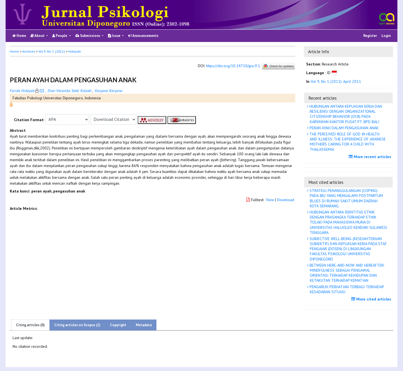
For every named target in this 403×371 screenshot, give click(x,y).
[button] (11, 104)
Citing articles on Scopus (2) (77, 325)
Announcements (143, 35)
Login (386, 35)
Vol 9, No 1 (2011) (51, 51)
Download (285, 199)
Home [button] (14, 51)
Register (370, 35)
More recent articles (370, 156)
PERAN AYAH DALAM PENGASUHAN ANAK (343, 127)
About (38, 35)
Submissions (88, 35)
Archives (28, 51)
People (60, 35)
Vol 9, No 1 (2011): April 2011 (336, 81)
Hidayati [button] (74, 51)
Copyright (118, 325)
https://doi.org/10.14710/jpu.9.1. (233, 66)
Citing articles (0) (30, 325)
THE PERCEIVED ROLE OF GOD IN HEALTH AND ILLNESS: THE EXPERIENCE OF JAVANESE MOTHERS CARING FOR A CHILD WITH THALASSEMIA (347, 142)
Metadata (144, 325)
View (270, 199)
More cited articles (372, 299)
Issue (114, 35)
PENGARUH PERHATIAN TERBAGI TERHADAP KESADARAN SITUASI (346, 289)
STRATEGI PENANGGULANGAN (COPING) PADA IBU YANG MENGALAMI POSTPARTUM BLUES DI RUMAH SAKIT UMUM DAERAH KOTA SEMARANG (345, 198)
